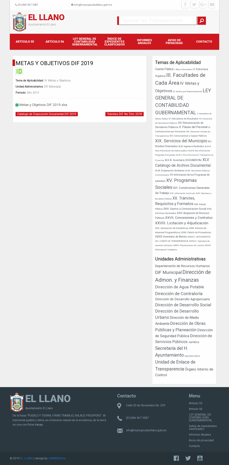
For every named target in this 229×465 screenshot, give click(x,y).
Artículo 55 (25, 41)
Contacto (204, 41)
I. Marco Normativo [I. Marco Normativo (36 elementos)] (183, 69)
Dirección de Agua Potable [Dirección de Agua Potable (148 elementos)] (179, 287)
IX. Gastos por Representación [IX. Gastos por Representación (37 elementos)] (187, 91)
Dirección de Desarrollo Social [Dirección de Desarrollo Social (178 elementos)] (183, 304)
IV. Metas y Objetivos (57, 80)
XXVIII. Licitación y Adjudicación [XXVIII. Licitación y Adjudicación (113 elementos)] (181, 223)
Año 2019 (33, 92)
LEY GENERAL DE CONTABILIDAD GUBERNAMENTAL (85, 41)
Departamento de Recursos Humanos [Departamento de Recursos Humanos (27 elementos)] (182, 266)
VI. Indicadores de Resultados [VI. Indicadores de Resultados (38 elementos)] (183, 118)
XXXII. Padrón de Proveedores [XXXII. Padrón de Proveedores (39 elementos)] (196, 232)
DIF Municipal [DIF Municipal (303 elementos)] (168, 272)
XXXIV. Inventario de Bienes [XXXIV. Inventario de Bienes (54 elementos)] (171, 236)
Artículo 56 (55, 41)
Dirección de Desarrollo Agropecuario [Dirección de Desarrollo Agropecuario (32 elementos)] (182, 299)
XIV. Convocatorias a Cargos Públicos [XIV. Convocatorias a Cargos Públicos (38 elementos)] (188, 136)
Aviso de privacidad (174, 42)
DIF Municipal (52, 86)
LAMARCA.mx (57, 458)
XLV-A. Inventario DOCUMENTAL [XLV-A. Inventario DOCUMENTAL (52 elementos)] (183, 160)
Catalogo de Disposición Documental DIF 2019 (46, 114)
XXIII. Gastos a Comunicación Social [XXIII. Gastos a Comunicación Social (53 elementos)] (184, 208)
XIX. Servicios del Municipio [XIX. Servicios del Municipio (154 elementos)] (181, 140)
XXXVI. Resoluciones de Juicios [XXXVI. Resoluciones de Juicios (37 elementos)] (188, 245)
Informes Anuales (144, 42)
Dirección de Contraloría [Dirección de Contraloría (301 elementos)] (179, 293)
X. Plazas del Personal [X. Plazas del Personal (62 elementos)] (193, 127)
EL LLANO (46, 17)
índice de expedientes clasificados (114, 41)
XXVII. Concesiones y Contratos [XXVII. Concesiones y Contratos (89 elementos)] (189, 218)
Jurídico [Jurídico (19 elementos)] (193, 342)
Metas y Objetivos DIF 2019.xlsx (43, 105)
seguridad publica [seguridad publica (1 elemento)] (192, 356)
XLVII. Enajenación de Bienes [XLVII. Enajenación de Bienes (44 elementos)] (169, 170)
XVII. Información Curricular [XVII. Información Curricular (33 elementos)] (182, 193)
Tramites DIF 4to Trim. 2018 (124, 114)
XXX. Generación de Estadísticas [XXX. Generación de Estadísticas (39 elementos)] (171, 228)
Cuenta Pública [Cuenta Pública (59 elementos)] (164, 69)
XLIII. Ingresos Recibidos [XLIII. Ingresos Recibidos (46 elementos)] (191, 146)
